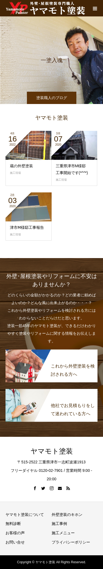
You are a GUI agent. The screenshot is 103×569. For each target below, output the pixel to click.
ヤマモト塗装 (51, 451)
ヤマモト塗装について (24, 514)
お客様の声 (15, 533)
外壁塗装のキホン (67, 514)
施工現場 (61, 179)
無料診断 (13, 523)
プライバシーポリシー (71, 542)
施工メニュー (63, 533)
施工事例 (59, 523)
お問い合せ (15, 542)
